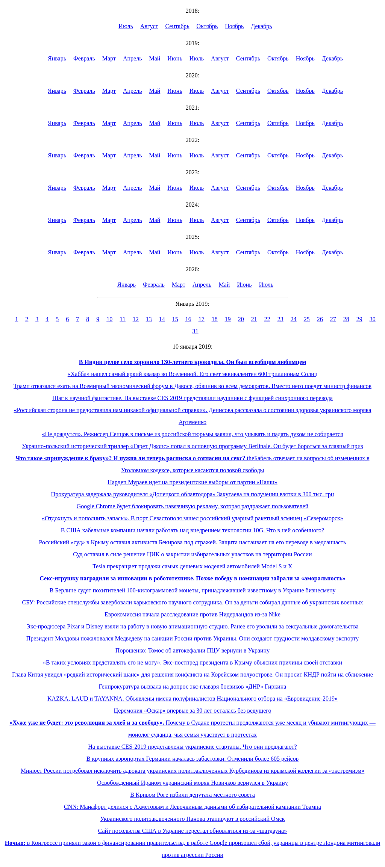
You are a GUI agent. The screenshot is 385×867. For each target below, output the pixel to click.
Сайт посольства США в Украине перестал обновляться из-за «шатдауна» (192, 831)
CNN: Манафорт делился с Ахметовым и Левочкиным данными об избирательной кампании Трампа (192, 807)
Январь (57, 58)
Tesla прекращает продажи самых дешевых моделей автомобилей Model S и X (192, 566)
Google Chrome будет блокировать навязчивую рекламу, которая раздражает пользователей (192, 506)
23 (280, 319)
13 (149, 319)
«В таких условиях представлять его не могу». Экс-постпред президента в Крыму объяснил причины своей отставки (192, 662)
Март (109, 58)
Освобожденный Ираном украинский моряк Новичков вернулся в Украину (192, 782)
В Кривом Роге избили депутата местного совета (192, 794)
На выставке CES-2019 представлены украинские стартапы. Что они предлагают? (192, 746)
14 (162, 319)
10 (109, 319)
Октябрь (207, 26)
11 (122, 319)
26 (320, 319)
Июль (125, 26)
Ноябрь (234, 26)
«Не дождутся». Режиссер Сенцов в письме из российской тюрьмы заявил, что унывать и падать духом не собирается (192, 434)
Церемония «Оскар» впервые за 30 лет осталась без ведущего (192, 710)
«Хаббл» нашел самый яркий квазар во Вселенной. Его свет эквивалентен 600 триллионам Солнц (193, 374)
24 (294, 319)
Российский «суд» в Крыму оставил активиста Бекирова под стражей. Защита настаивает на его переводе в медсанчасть (192, 542)
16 (188, 319)
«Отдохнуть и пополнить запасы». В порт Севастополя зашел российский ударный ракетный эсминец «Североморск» (192, 518)
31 (195, 331)
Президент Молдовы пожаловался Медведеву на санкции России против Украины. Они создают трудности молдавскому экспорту (192, 638)
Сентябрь (177, 26)
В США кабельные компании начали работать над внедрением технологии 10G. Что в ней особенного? (192, 530)
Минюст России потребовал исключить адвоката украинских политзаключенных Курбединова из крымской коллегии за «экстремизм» (193, 770)
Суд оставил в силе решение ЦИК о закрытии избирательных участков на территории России (192, 554)
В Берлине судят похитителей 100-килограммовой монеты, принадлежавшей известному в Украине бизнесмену (192, 590)
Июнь (174, 58)
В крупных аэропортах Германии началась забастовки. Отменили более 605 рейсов (192, 758)
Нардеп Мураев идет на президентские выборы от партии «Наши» (192, 482)
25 (307, 319)
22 (267, 319)
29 (359, 319)
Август (149, 26)
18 (215, 319)
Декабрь (261, 26)
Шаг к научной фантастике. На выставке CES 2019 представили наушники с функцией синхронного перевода (192, 398)
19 (228, 319)
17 (202, 319)
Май (154, 58)
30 (373, 319)
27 (333, 319)
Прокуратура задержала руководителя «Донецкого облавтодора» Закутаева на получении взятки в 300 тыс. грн (192, 494)
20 (241, 319)
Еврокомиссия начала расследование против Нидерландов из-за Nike (192, 614)
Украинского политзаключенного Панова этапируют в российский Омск (192, 819)
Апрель (132, 58)
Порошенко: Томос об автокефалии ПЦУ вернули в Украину (192, 650)
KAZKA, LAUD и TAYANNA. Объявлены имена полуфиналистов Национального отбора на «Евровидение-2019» (192, 698)
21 (254, 319)
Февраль (84, 58)
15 (175, 319)
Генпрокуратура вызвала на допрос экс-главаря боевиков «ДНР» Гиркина (192, 686)
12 (136, 319)
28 (346, 319)
